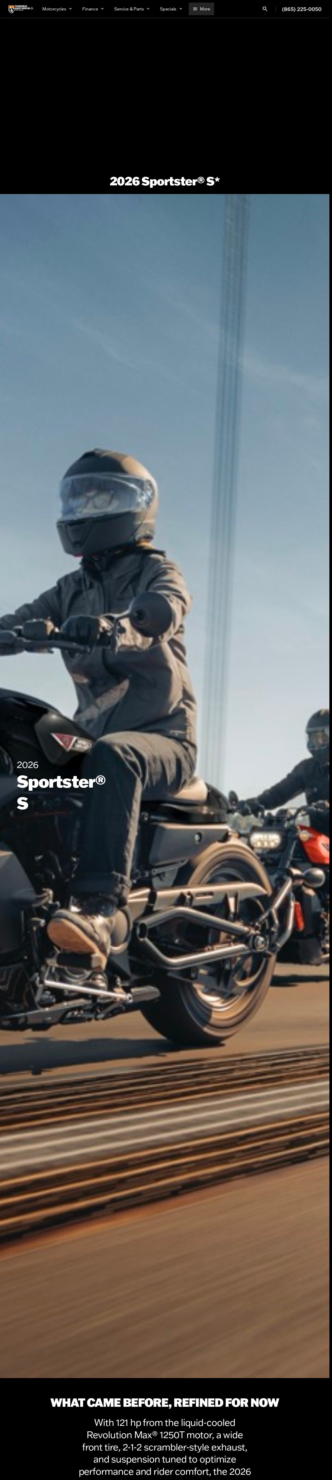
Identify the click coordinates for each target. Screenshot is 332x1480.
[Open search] (265, 9)
